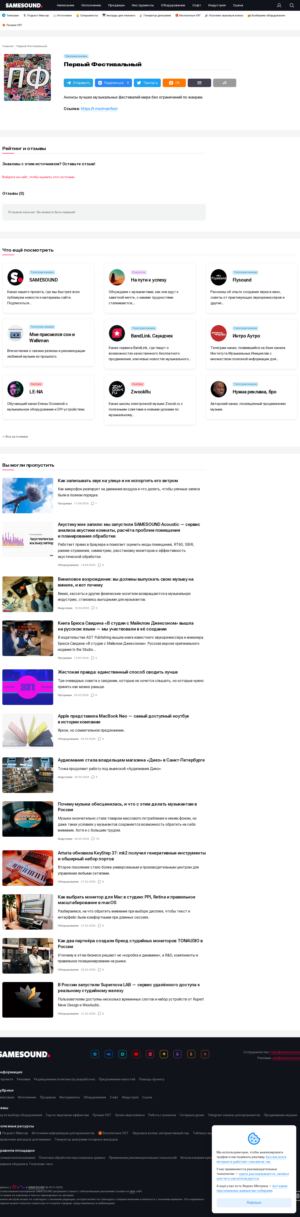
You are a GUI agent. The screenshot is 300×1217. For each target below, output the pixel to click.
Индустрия (65, 608)
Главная (7, 46)
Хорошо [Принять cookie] (254, 1202)
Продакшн (65, 503)
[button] (78, 83)
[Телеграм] (95, 1054)
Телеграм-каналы (76, 56)
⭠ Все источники (15, 436)
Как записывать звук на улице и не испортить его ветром (118, 480)
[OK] (191, 1054)
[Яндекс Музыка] (164, 1054)
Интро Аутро (246, 336)
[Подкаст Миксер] (177, 1054)
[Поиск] (289, 5)
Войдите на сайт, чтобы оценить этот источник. (38, 177)
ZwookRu (140, 392)
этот (132, 1191)
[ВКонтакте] (109, 1054)
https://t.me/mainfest (99, 108)
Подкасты (138, 272)
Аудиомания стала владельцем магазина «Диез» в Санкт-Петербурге (131, 760)
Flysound (241, 280)
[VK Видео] (150, 1054)
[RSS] (205, 1054)
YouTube (36, 384)
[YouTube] (136, 1054)
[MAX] (123, 1054)
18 (97, 838)
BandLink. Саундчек (152, 336)
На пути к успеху (148, 280)
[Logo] (24, 5)
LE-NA (36, 392)
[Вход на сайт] (281, 5)
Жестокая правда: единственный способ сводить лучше (118, 672)
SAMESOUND (43, 280)
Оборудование (68, 565)
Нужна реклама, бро (254, 392)
